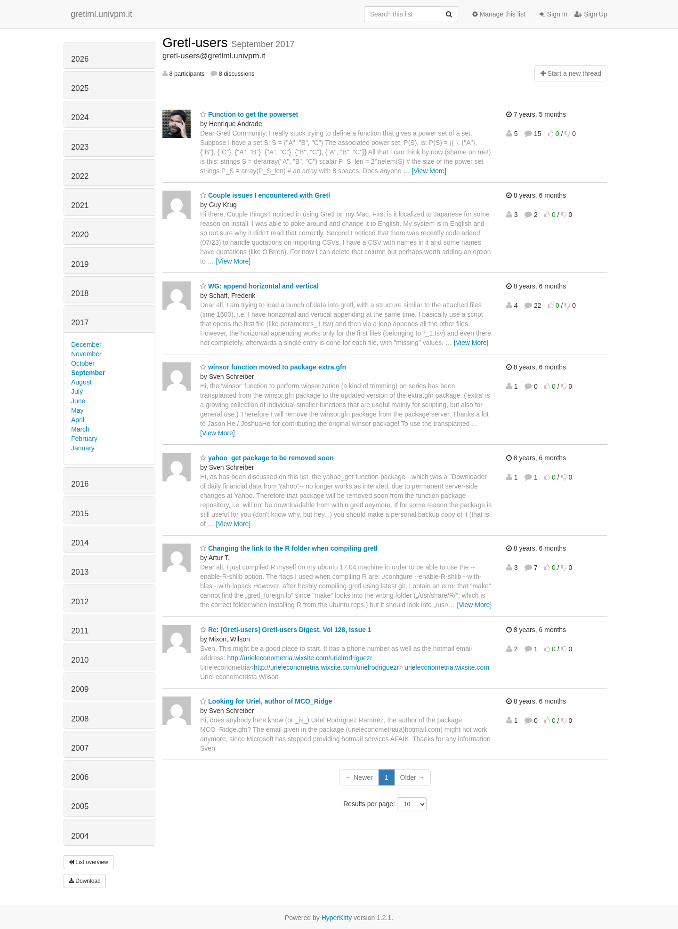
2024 (80, 117)
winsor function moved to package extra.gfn (273, 367)
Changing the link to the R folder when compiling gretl (289, 548)
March (80, 429)
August (81, 382)
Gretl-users (196, 42)
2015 (80, 513)
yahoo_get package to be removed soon (267, 458)
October (83, 363)
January (83, 448)
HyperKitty (337, 917)
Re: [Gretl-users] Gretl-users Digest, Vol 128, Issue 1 (285, 629)
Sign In (553, 14)
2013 (80, 572)
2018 (80, 293)
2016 (80, 484)
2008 (80, 718)
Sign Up (590, 14)
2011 (80, 630)
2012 (80, 601)
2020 (80, 234)
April (77, 420)
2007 (80, 748)
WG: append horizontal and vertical (259, 286)
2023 (80, 147)
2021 (80, 205)
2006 (80, 777)
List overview (88, 862)
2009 (80, 689)
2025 (80, 88)
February (84, 438)
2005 (80, 806)
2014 (80, 542)
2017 (80, 322)
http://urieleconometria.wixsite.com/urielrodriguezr (299, 658)
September (88, 372)
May (77, 410)
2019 (80, 264)
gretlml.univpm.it (101, 14)
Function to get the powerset (249, 114)
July (77, 391)
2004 (80, 836)
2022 (80, 176)
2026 (80, 59)
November (86, 354)
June (78, 401)
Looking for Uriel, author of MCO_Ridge (266, 701)
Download (85, 881)
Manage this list (498, 14)
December (86, 344)
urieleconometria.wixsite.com (446, 667)
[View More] (429, 171)
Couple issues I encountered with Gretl (265, 195)
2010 (80, 660)
